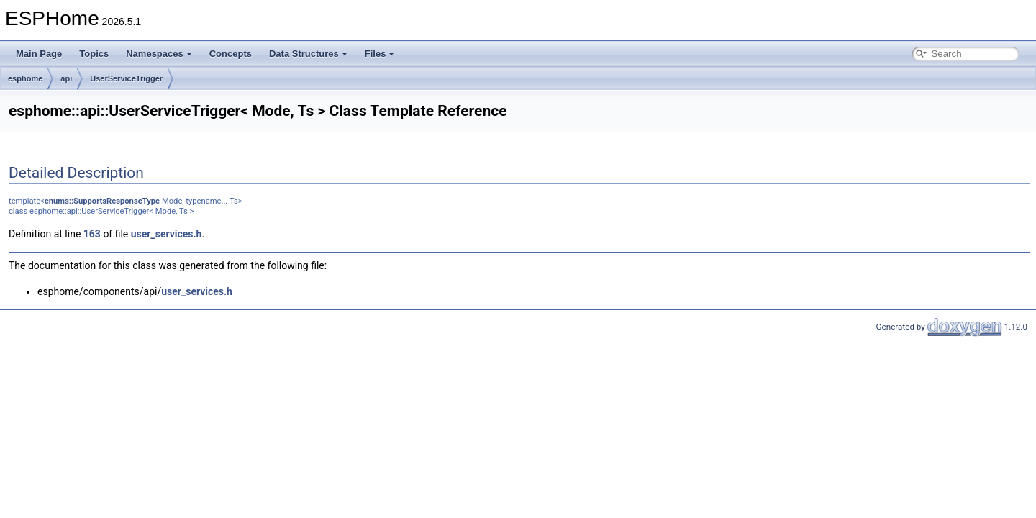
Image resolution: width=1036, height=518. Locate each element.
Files (380, 53)
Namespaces (159, 53)
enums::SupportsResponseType (102, 201)
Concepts (230, 53)
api (66, 78)
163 (92, 234)
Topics (94, 53)
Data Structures (308, 53)
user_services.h (166, 234)
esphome (25, 78)
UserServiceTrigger (126, 78)
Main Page (39, 53)
